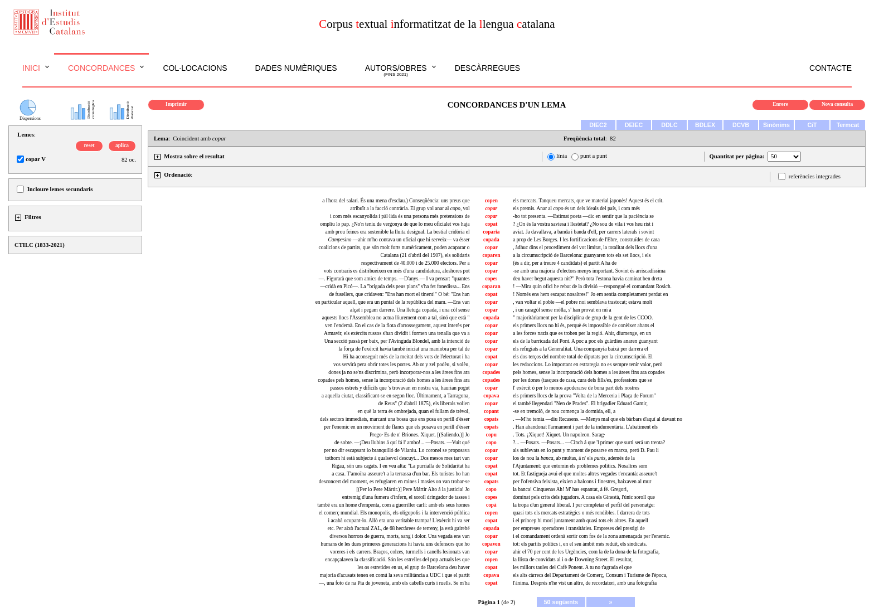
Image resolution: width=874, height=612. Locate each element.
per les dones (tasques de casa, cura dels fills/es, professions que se (582, 380)
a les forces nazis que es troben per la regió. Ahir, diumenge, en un (582, 333)
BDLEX (705, 125)
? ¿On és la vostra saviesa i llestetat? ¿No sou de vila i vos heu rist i (583, 224)
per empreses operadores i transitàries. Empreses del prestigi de (579, 528)
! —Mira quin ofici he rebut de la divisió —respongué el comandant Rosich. (592, 286)
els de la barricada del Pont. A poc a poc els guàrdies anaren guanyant (585, 341)
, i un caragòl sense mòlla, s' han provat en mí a (562, 310)
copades (492, 372)
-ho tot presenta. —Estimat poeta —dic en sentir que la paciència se (583, 216)
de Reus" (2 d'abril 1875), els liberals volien (424, 403)
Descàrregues (487, 68)
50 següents (561, 602)
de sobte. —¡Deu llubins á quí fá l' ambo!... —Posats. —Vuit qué (402, 442)
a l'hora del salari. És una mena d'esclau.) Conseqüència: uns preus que (395, 200)
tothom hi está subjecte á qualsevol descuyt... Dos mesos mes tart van (397, 458)
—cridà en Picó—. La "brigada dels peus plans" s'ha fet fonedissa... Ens (394, 286)
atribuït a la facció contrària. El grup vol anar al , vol (409, 208)
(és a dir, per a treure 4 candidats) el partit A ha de (564, 263)
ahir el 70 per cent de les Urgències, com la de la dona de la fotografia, (586, 552)
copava (491, 396)
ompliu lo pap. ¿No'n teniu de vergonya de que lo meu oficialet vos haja (394, 224)
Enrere (780, 104)
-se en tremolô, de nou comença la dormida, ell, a (564, 411)
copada (491, 239)
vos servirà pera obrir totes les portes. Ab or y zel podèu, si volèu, (401, 364)
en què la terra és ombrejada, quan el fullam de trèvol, (414, 411)
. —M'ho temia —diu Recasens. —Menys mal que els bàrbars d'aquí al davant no (597, 419)
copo (491, 442)
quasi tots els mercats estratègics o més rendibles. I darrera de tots (581, 513)
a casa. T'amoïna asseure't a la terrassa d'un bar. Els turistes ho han (400, 474)
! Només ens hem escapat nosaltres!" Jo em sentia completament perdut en (590, 294)
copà (491, 505)
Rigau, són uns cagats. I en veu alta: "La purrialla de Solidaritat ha (400, 466)
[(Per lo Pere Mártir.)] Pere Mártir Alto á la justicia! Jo (412, 489)
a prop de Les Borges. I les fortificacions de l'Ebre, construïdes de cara (586, 239)
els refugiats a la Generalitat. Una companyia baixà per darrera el (580, 349)
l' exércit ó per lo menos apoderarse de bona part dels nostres (576, 388)
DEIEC (634, 125)
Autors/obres (396, 71)
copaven (491, 544)
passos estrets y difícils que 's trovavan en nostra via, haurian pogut (399, 388)
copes (491, 278)
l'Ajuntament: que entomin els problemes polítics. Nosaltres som (580, 466)
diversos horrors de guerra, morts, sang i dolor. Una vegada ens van (399, 536)
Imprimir (176, 104)
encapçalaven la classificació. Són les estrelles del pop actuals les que (397, 559)
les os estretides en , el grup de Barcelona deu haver (413, 567)
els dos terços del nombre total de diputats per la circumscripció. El (583, 357)
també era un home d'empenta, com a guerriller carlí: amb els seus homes (393, 505)
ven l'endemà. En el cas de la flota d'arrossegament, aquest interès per (397, 325)
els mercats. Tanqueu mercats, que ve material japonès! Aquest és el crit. (588, 200)
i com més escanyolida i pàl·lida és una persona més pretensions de (399, 216)
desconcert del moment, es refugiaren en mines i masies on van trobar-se (394, 481)
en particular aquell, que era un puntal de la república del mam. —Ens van (392, 302)
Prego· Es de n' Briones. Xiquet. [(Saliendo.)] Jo (420, 435)
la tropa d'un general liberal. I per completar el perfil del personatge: (583, 505)
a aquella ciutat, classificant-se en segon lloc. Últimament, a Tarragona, (396, 396)
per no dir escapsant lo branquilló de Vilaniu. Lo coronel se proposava (396, 450)
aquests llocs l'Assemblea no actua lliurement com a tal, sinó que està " (396, 317)
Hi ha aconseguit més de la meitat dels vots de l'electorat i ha (406, 357)
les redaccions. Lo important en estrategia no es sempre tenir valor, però (587, 364)
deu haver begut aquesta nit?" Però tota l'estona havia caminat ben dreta (587, 278)
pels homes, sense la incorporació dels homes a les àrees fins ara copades (588, 372)
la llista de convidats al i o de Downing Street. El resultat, (573, 559)
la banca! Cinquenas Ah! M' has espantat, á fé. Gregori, (570, 489)
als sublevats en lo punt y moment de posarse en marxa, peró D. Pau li (586, 450)
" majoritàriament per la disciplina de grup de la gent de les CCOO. (583, 317)
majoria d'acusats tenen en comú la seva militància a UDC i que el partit (395, 575)
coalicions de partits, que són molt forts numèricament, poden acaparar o (394, 247)
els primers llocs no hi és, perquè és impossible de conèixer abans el (583, 325)
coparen (491, 255)
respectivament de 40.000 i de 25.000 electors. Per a (415, 263)
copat (491, 224)
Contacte (830, 68)
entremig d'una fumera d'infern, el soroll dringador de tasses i (406, 497)
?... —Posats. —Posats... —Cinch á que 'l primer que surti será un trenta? (589, 442)
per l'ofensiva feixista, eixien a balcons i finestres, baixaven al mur (582, 481)
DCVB (740, 125)
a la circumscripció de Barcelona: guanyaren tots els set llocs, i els (581, 255)
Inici (31, 68)
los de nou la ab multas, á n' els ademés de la (574, 458)
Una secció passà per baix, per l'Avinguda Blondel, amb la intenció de (397, 341)
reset (89, 145)
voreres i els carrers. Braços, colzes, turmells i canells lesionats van (399, 552)
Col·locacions (195, 68)
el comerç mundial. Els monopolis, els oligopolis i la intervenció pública (394, 513)
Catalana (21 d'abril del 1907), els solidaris (425, 255)
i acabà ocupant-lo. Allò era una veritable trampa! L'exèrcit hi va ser (399, 520)
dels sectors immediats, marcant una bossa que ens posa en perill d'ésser (395, 419)
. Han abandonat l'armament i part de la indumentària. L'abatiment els (585, 427)
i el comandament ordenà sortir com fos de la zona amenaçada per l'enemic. (591, 536)
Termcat (848, 125)
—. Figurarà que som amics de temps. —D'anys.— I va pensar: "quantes (394, 278)
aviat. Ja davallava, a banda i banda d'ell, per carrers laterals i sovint (583, 232)
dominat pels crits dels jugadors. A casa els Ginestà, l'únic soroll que (584, 497)
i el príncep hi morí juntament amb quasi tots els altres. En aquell (580, 520)
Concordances (101, 68)
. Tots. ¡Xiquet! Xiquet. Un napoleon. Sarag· (559, 435)
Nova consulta (837, 104)
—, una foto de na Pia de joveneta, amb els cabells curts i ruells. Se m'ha (394, 583)
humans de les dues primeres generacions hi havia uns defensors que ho (395, 544)
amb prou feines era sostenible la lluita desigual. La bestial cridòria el (398, 232)
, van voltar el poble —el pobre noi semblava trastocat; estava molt (582, 302)
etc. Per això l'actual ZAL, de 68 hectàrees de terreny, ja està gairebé (398, 528)
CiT (812, 125)
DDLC (669, 125)
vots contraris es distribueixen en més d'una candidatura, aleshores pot (397, 271)
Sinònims (776, 125)
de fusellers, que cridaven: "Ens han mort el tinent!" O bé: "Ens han (399, 294)
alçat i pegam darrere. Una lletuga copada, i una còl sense (409, 310)
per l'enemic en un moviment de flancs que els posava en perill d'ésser (396, 427)
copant (491, 411)
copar (491, 247)
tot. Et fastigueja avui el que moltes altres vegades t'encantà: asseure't (585, 474)
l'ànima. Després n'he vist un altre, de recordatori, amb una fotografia (585, 583)
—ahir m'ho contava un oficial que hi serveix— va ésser (399, 239)
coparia (491, 232)
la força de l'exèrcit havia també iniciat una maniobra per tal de (404, 349)
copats (491, 419)
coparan (491, 286)
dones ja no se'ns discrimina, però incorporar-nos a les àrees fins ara (398, 372)
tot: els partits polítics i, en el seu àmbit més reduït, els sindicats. (580, 544)
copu (491, 435)
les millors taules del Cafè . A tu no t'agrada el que (572, 567)
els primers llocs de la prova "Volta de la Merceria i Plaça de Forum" (584, 396)
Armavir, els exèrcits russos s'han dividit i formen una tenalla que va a (397, 333)
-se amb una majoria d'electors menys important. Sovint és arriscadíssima (589, 271)
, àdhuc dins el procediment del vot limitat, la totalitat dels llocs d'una (585, 247)
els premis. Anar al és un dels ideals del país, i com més (576, 208)
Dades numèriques (296, 68)
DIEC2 (597, 125)
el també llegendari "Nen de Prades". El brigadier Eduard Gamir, (580, 403)
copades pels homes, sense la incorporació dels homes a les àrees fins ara (393, 380)
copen (491, 200)
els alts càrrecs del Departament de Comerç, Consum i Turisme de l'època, (590, 575)
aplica (122, 145)
